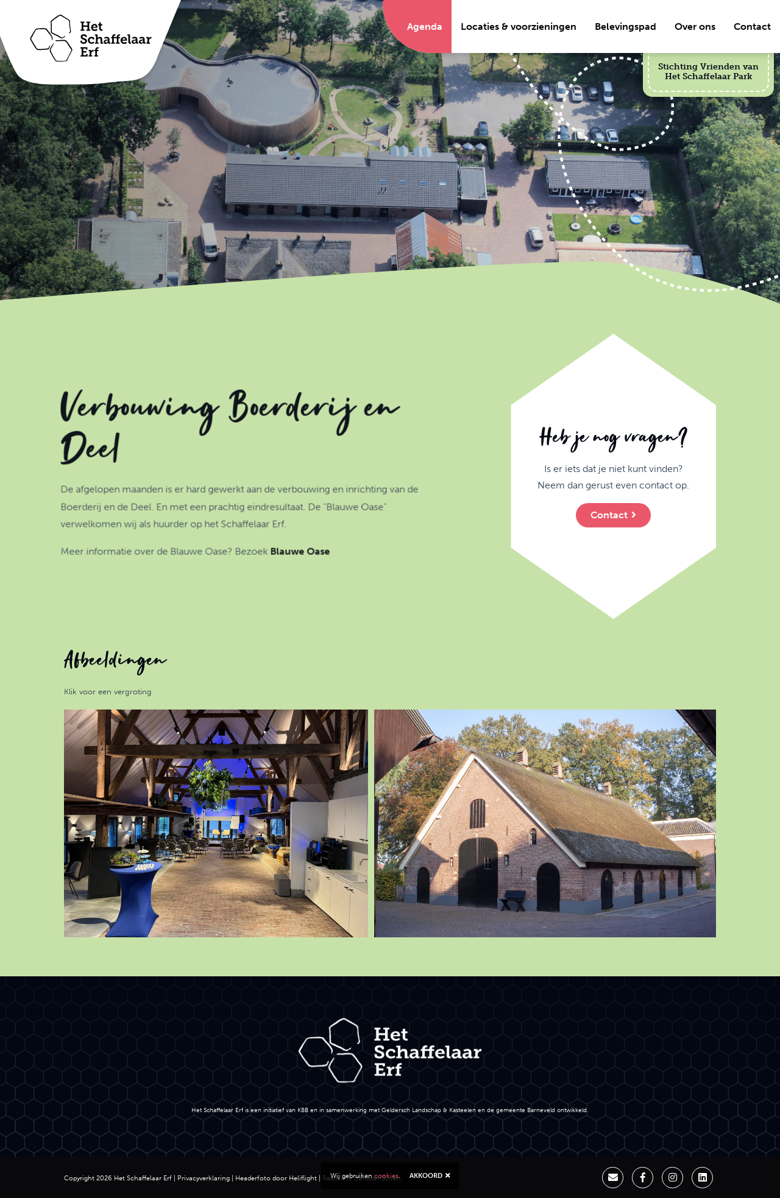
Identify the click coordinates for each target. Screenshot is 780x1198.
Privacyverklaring (203, 1178)
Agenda (424, 26)
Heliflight (303, 1178)
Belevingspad (625, 26)
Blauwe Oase (244, 607)
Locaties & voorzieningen (518, 26)
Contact (752, 26)
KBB (302, 1110)
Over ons (695, 26)
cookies (386, 1176)
